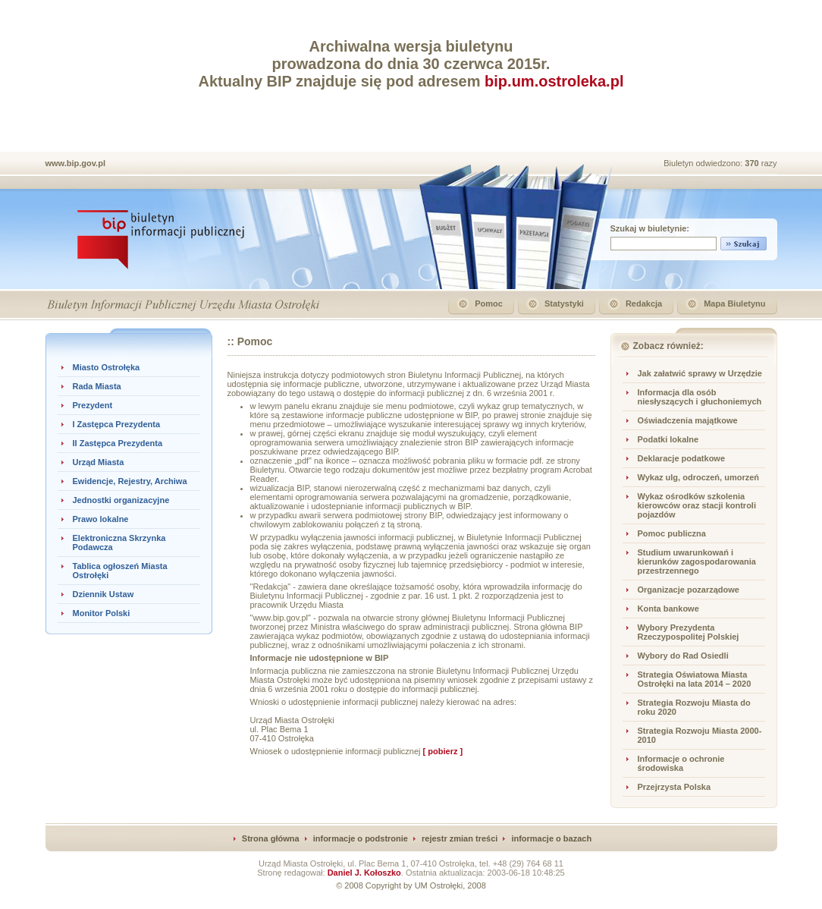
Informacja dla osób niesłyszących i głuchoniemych (700, 397)
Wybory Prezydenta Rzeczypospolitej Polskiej (688, 632)
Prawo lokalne (101, 519)
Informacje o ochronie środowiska (681, 763)
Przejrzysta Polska (674, 786)
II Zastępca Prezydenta (118, 443)
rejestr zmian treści (459, 838)
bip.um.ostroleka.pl (554, 81)
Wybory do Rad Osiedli (683, 655)
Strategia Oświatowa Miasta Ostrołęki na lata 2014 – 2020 (694, 679)
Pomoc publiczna (672, 533)
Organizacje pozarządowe (688, 589)
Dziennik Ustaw (103, 594)
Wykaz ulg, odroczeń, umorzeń (699, 477)
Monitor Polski (101, 613)
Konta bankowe (668, 608)
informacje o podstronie (360, 838)
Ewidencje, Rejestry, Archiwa (130, 481)
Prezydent (93, 405)
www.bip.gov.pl (75, 163)
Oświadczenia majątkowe (688, 420)
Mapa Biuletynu (734, 303)
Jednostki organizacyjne (121, 500)
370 (753, 163)
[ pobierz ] (443, 751)
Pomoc (489, 303)
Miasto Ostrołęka (106, 367)
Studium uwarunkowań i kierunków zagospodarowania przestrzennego (697, 561)
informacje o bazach (551, 838)
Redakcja (644, 303)
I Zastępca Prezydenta (117, 424)
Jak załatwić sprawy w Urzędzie (700, 373)
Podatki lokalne (668, 439)
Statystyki (564, 303)
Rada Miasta (97, 386)
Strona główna (271, 838)
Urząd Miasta (98, 462)
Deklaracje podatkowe (682, 458)
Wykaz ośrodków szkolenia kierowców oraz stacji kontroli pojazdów (697, 505)
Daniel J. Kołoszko (364, 872)
